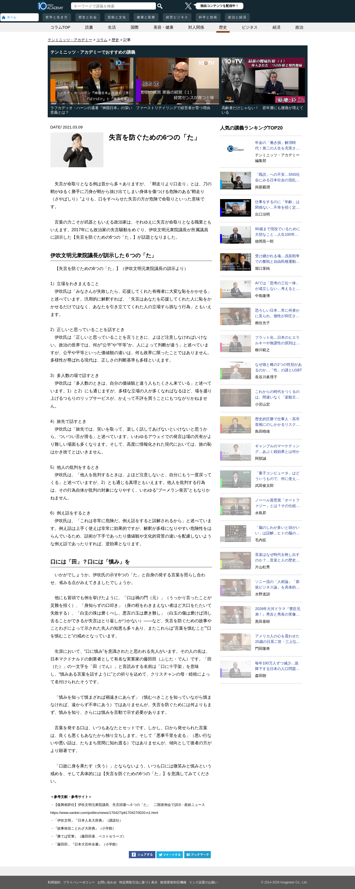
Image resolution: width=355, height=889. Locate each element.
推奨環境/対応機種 (173, 882)
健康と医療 (146, 17)
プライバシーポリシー (79, 882)
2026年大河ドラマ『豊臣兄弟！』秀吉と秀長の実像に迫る (277, 612)
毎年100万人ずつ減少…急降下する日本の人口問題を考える (277, 666)
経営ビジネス (177, 17)
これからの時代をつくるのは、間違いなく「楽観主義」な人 (277, 394)
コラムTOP (60, 27)
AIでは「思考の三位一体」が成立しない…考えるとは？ (277, 286)
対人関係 (196, 27)
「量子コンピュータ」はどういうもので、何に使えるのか (277, 476)
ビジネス (250, 27)
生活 (112, 27)
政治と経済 (237, 17)
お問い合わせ (107, 882)
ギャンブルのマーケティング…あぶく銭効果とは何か (277, 449)
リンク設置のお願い (203, 882)
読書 (89, 27)
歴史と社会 (87, 17)
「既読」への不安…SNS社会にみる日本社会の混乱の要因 (277, 177)
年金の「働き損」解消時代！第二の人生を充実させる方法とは (277, 145)
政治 (299, 27)
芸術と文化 (117, 17)
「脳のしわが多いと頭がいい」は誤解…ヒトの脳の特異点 (277, 530)
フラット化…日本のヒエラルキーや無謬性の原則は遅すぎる (277, 340)
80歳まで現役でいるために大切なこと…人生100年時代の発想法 (277, 232)
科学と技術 (208, 17)
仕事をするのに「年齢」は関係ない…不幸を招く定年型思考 (277, 205)
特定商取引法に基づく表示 (138, 882)
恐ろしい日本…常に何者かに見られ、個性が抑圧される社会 (277, 313)
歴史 (223, 27)
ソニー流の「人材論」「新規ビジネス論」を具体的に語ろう (277, 584)
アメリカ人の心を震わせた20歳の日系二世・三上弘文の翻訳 (277, 639)
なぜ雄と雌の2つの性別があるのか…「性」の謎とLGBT (278, 367)
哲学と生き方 (57, 17)
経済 (277, 27)
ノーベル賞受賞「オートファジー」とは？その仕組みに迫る (277, 503)
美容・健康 (163, 27)
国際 (135, 27)
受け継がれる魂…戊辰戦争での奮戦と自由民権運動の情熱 (277, 259)
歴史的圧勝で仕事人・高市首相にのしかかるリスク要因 (277, 422)
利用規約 (54, 882)
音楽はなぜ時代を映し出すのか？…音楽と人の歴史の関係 (277, 557)
